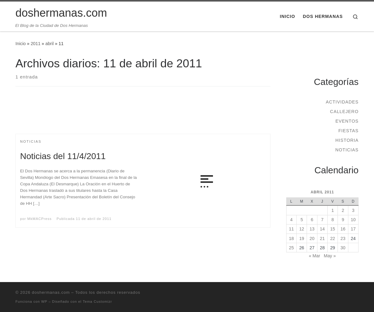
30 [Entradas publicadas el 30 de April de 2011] (343, 247)
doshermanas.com (51, 292)
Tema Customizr (97, 301)
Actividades (342, 101)
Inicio (20, 43)
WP (44, 301)
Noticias (347, 149)
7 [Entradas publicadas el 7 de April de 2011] (322, 219)
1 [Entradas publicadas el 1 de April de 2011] (332, 210)
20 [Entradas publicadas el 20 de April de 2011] (312, 238)
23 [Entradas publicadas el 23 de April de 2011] (343, 238)
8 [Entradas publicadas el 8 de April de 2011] (332, 219)
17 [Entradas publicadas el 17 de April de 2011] (353, 228)
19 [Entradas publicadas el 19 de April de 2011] (301, 238)
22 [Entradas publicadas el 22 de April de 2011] (332, 238)
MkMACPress (39, 219)
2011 (35, 43)
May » (330, 255)
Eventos (347, 121)
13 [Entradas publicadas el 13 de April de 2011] (312, 228)
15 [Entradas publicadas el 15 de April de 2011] (332, 228)
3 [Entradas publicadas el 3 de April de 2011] (353, 210)
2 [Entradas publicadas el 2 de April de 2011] (343, 210)
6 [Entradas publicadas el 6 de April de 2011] (312, 219)
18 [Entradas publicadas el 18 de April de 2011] (291, 238)
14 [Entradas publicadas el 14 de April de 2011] (322, 228)
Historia (347, 140)
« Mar (314, 255)
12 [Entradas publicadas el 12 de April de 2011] (301, 228)
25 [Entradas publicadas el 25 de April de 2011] (291, 247)
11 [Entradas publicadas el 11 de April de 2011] (291, 228)
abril (49, 43)
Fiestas (348, 130)
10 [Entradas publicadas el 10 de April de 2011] (353, 219)
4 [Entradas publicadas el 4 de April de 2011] (291, 219)
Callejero (344, 111)
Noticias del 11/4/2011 (63, 156)
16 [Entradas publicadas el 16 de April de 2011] (343, 228)
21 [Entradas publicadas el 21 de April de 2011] (322, 238)
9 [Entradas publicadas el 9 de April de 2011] (343, 219)
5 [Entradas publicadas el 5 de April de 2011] (301, 219)
